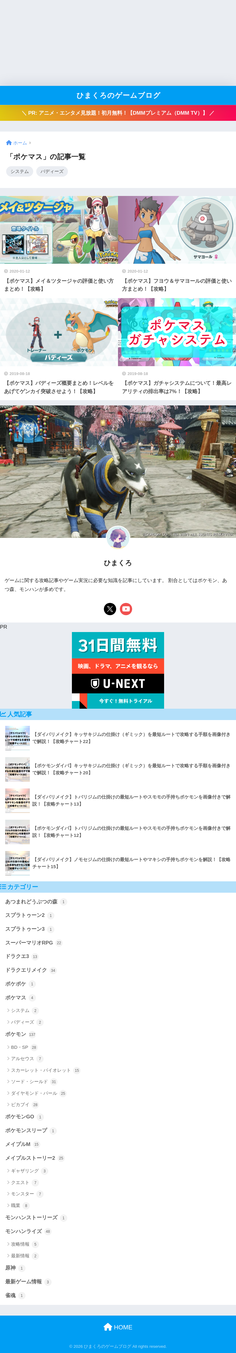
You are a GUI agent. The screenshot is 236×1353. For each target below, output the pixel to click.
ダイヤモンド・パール (39, 1093)
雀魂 (15, 1295)
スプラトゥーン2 (29, 915)
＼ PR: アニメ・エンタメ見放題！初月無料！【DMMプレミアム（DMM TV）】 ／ (118, 113)
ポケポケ (20, 984)
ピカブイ (25, 1105)
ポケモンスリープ (31, 1131)
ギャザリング (29, 1171)
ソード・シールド (34, 1082)
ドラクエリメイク (31, 970)
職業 (20, 1205)
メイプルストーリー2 (35, 1158)
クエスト (25, 1182)
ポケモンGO (24, 1117)
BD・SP (24, 1047)
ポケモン (20, 1034)
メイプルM (22, 1144)
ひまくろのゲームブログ (119, 95)
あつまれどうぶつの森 (36, 902)
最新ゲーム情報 (28, 1282)
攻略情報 (25, 1244)
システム (19, 171)
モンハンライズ (28, 1231)
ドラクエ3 (22, 956)
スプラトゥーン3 (29, 929)
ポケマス (20, 998)
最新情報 (25, 1256)
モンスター (27, 1194)
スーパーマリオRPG (34, 943)
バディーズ (52, 171)
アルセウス (27, 1059)
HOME (118, 1327)
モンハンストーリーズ (36, 1218)
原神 (15, 1268)
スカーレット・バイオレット (46, 1070)
